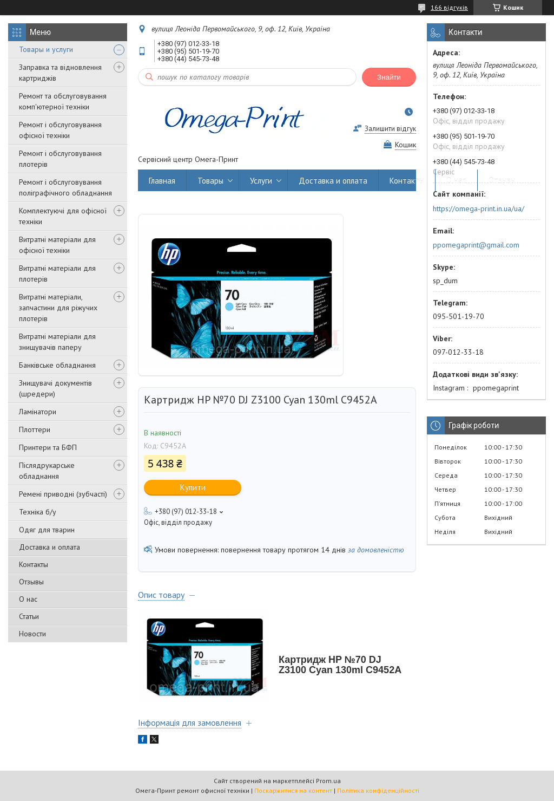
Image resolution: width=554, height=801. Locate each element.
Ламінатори (37, 411)
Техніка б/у (37, 512)
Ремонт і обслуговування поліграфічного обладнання (65, 187)
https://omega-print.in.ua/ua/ (478, 208)
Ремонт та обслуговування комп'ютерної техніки (63, 101)
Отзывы (31, 582)
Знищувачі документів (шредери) (55, 388)
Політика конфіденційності (378, 790)
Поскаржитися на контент (293, 790)
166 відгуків (449, 7)
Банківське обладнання (57, 365)
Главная (162, 181)
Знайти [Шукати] (389, 77)
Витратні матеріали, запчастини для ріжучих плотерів (58, 307)
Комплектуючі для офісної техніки (63, 216)
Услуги (261, 181)
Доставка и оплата (49, 547)
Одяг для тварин (47, 530)
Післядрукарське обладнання (47, 470)
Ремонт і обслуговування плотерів (60, 158)
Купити (193, 487)
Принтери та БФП (48, 447)
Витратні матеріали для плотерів (57, 273)
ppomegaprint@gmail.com (476, 245)
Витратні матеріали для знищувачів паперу (57, 341)
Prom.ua (328, 781)
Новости (32, 634)
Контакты (33, 564)
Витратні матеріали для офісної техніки (57, 245)
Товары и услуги (46, 49)
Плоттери (34, 429)
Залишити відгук (390, 128)
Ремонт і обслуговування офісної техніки (60, 130)
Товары (210, 181)
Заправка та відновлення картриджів (60, 72)
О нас (28, 599)
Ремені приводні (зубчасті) (63, 494)
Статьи (29, 616)
